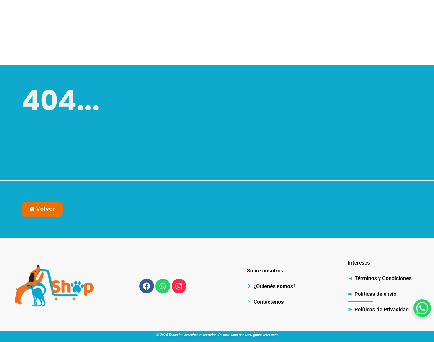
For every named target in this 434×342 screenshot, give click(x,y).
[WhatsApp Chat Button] (422, 308)
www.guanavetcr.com (261, 335)
